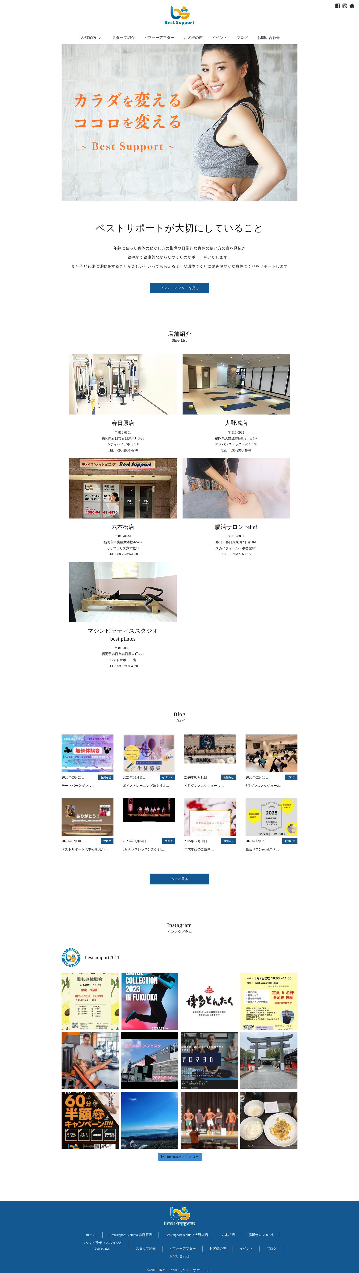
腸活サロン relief (261, 1235)
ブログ (242, 38)
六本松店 (228, 1235)
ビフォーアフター (159, 38)
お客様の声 (193, 38)
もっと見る (179, 879)
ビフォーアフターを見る (179, 288)
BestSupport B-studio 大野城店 (187, 1235)
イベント (219, 38)
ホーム (91, 1235)
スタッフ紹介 (123, 38)
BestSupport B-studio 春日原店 (130, 1235)
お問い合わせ (268, 38)
